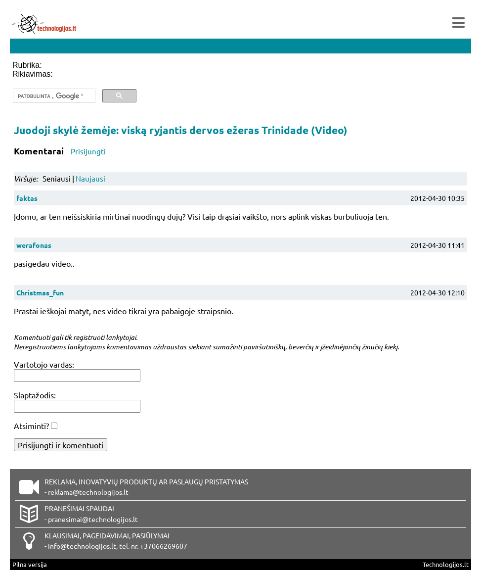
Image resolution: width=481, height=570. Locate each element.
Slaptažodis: (35, 395)
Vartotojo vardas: (44, 364)
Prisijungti (88, 151)
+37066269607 (163, 545)
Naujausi (90, 178)
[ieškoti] (53, 96)
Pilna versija (29, 564)
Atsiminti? (31, 425)
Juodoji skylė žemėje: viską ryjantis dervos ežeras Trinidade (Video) (180, 130)
